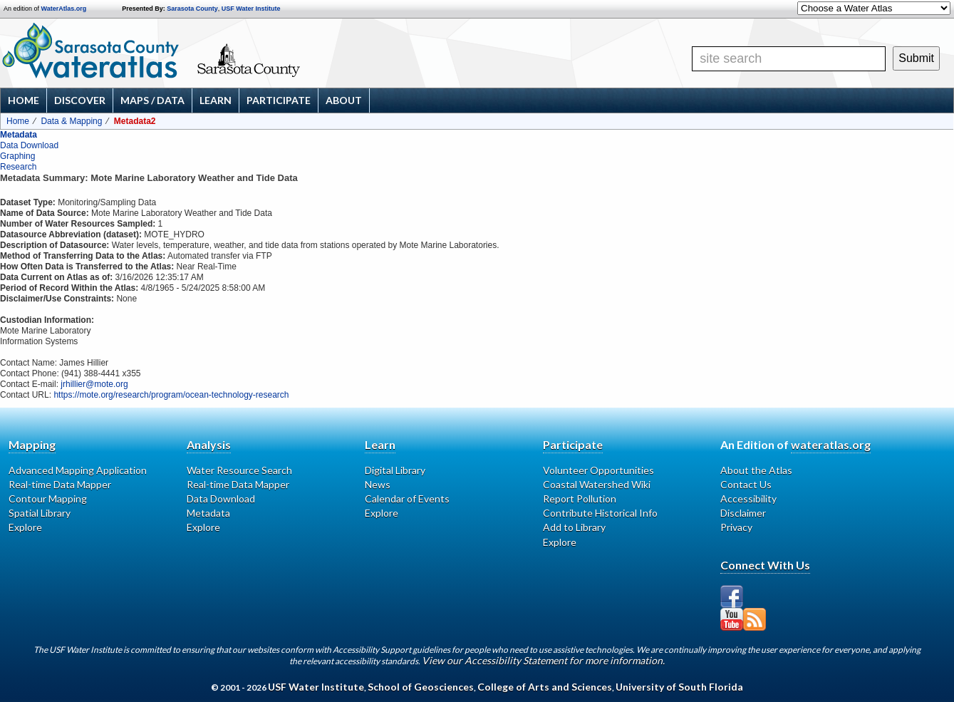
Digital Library (395, 470)
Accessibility (748, 498)
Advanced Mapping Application (78, 470)
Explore (25, 527)
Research (18, 167)
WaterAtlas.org (64, 8)
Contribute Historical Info (600, 513)
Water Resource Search (239, 470)
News (377, 484)
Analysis (209, 444)
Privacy (736, 527)
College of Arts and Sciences (544, 687)
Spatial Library (40, 513)
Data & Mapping (71, 121)
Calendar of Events (407, 498)
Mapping (32, 444)
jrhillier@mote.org (94, 384)
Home (23, 100)
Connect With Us (765, 565)
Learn (215, 100)
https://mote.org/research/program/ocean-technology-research (171, 395)
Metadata (18, 135)
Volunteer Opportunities (598, 470)
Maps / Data (152, 100)
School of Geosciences (421, 687)
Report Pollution (579, 498)
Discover (79, 100)
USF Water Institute (251, 8)
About (344, 100)
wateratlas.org (831, 444)
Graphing (17, 156)
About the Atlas (756, 470)
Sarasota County (192, 8)
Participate (279, 100)
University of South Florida (679, 687)
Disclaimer (743, 513)
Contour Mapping (48, 498)
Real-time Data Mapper (60, 484)
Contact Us (746, 484)
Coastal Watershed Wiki (596, 484)
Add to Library (574, 527)
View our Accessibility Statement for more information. (543, 660)
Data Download (29, 145)
